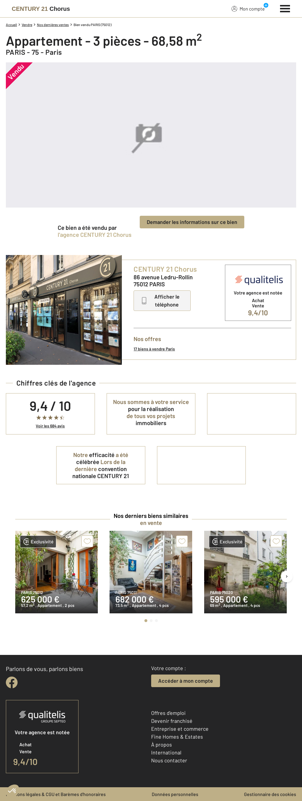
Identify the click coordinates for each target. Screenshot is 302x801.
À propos (161, 744)
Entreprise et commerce (180, 728)
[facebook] (12, 682)
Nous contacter (169, 760)
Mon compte (248, 8)
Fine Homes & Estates (177, 736)
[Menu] (285, 8)
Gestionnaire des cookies (270, 794)
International (166, 752)
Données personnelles (175, 794)
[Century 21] (41, 9)
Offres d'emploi (168, 713)
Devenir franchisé (171, 721)
